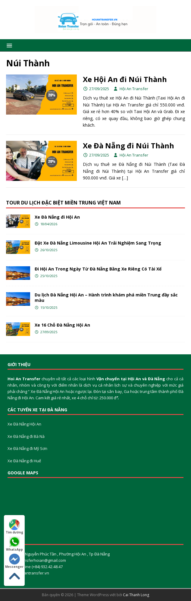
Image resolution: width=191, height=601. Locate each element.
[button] (8, 45)
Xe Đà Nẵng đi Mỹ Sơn (27, 448)
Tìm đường (14, 526)
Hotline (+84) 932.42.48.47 (40, 566)
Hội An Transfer (134, 88)
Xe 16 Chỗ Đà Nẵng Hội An (62, 325)
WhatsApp (14, 544)
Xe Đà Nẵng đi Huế (24, 460)
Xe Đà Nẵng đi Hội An (57, 217)
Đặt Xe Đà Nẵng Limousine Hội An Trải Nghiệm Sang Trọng (98, 243)
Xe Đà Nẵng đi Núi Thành (128, 145)
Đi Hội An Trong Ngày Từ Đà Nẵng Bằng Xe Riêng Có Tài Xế (98, 269)
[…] (125, 178)
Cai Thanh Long (136, 594)
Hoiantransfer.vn (33, 573)
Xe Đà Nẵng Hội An (24, 424)
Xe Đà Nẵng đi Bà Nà (26, 436)
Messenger (14, 561)
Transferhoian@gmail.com (42, 560)
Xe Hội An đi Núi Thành (125, 79)
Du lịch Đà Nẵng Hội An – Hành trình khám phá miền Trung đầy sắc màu (106, 297)
